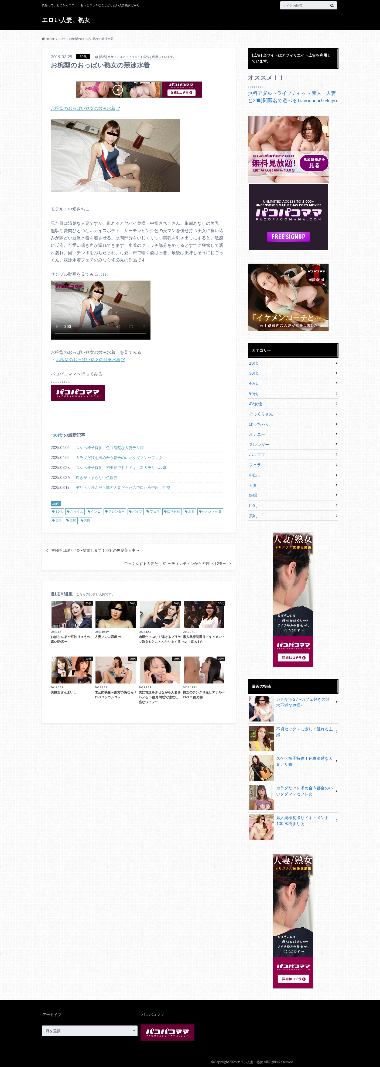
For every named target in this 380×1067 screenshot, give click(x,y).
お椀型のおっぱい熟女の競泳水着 (83, 108)
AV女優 (255, 402)
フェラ (155, 511)
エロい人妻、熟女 (66, 20)
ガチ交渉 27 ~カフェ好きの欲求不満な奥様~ (291, 699)
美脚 (87, 520)
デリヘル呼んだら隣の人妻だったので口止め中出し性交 (123, 487)
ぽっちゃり (258, 422)
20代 (253, 362)
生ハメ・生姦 (212, 511)
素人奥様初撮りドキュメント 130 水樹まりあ (291, 817)
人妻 (252, 482)
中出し (254, 472)
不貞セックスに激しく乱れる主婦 (291, 726)
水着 (191, 511)
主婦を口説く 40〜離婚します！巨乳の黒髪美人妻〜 (95, 550)
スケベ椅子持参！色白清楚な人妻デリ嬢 (110, 447)
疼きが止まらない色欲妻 (96, 477)
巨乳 (252, 502)
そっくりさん (260, 412)
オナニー (256, 432)
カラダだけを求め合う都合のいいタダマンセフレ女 (119, 457)
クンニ (96, 511)
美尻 (73, 520)
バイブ (137, 511)
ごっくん (76, 511)
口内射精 (173, 511)
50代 (253, 392)
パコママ (256, 452)
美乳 (59, 520)
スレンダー (116, 511)
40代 (253, 382)
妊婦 (252, 492)
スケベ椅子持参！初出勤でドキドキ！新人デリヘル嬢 (121, 467)
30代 (57, 434)
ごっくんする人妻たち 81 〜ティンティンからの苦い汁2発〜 (175, 563)
